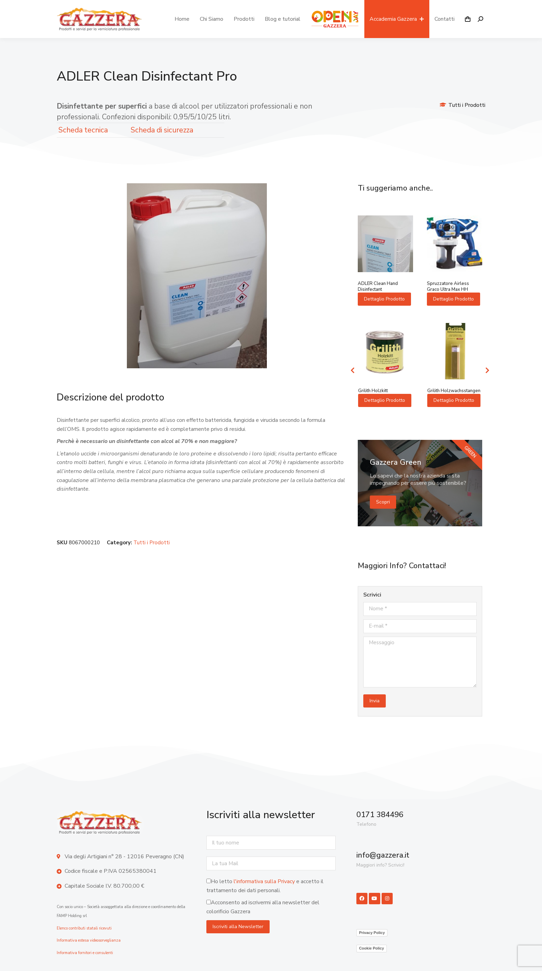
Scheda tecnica (83, 130)
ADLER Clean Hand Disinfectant (378, 286)
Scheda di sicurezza (162, 130)
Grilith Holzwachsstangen (453, 391)
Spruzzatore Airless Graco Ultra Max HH (448, 286)
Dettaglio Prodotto (384, 299)
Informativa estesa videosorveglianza (89, 940)
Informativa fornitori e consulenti (85, 952)
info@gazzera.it (382, 855)
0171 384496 (379, 815)
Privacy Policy (372, 933)
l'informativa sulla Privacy (264, 881)
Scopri (383, 502)
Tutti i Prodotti (466, 105)
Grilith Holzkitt (373, 391)
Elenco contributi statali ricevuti (84, 928)
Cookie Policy (371, 948)
